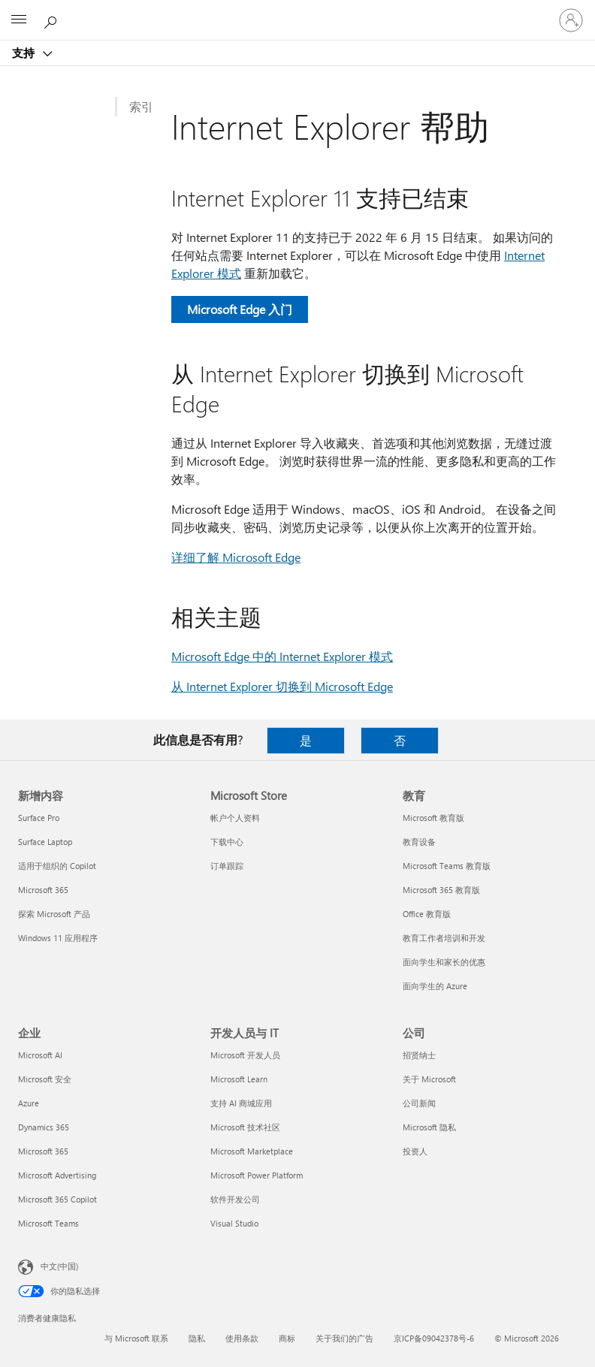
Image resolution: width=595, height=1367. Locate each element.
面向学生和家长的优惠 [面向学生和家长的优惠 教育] (444, 961)
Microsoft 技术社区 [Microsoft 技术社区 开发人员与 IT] (245, 1127)
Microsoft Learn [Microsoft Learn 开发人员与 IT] (238, 1079)
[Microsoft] (296, 11)
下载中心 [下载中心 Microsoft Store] (226, 841)
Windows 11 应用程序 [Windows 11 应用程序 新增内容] (58, 937)
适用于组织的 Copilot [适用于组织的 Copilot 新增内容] (57, 865)
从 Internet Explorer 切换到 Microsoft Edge (282, 686)
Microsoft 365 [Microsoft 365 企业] (43, 1151)
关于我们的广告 (344, 1338)
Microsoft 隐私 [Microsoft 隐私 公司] (429, 1127)
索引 (141, 106)
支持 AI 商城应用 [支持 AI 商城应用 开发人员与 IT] (241, 1103)
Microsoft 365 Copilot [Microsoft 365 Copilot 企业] (57, 1199)
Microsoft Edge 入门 (239, 309)
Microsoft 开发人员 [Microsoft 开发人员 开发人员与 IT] (245, 1055)
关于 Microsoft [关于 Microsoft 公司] (429, 1079)
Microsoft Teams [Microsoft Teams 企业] (48, 1223)
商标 (287, 1338)
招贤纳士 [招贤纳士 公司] (419, 1055)
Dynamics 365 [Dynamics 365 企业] (43, 1127)
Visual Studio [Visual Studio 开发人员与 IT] (234, 1223)
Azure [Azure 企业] (28, 1103)
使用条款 (241, 1338)
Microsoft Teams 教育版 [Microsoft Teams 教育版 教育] (447, 865)
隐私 (197, 1338)
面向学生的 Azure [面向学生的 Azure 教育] (435, 985)
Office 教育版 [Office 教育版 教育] (427, 913)
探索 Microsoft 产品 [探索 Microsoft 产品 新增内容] (54, 913)
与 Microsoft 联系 (136, 1338)
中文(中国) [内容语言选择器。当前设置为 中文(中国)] (59, 1266)
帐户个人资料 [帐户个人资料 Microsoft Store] (235, 817)
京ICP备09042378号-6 (434, 1338)
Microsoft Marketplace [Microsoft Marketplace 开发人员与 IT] (251, 1151)
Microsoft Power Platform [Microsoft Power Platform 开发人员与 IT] (256, 1175)
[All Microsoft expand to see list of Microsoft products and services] (19, 20)
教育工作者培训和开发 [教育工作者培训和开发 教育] (444, 937)
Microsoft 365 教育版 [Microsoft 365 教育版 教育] (441, 889)
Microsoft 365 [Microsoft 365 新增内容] (43, 889)
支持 (25, 52)
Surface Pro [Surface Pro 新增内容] (38, 817)
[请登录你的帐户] (571, 20)
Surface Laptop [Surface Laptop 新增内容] (45, 841)
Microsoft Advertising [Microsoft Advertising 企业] (57, 1175)
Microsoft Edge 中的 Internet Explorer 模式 (282, 656)
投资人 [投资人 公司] (415, 1151)
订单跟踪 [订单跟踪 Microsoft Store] (226, 865)
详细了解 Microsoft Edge (236, 557)
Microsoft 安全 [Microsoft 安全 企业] (44, 1079)
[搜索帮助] (52, 20)
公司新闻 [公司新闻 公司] (419, 1103)
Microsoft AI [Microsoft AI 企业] (40, 1055)
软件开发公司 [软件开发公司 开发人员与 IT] (235, 1199)
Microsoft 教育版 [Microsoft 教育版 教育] (433, 817)
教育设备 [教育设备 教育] (419, 841)
